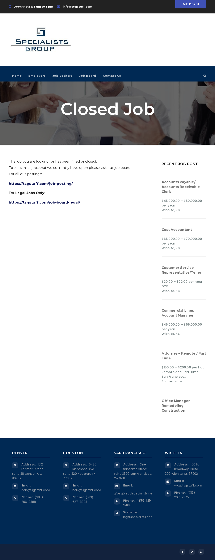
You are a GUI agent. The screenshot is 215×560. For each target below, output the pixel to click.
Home (17, 75)
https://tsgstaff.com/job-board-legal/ (44, 202)
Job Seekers (62, 75)
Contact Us (112, 75)
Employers (37, 75)
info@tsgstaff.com (74, 7)
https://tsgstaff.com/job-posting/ (41, 183)
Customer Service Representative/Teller (182, 270)
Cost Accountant (177, 230)
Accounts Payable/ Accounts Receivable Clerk (181, 187)
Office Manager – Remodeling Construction (177, 406)
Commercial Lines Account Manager (178, 313)
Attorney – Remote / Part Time (184, 355)
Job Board (191, 4)
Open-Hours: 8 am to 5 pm (31, 7)
